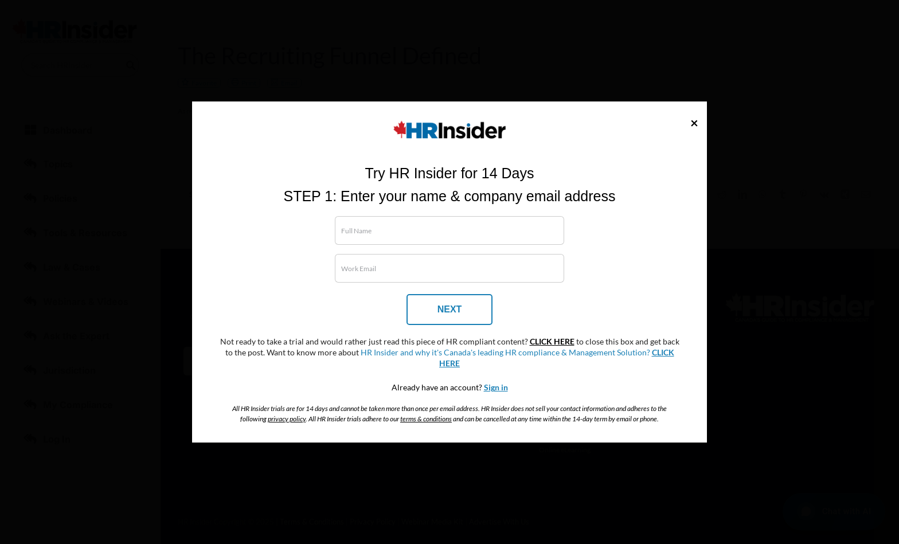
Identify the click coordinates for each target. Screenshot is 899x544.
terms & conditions (426, 418)
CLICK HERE (552, 341)
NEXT (449, 309)
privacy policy (287, 418)
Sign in (496, 387)
